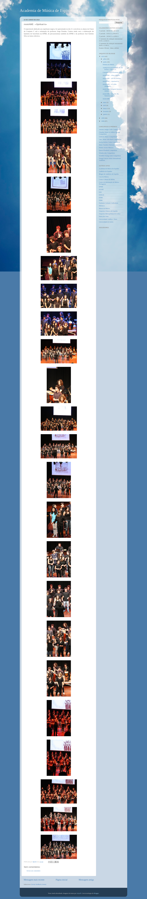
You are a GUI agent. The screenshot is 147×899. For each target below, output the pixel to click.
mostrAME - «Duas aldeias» (111, 75)
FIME (101, 200)
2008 (103, 121)
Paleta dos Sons (104, 216)
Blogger (96, 893)
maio (105, 102)
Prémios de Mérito (108, 64)
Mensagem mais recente (34, 880)
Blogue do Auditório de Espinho (109, 174)
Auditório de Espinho (105, 171)
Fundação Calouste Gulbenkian (108, 203)
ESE (100, 192)
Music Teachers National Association (110, 145)
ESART (101, 189)
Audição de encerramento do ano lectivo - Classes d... (113, 68)
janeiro (105, 114)
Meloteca (102, 206)
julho (105, 59)
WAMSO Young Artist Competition (110, 156)
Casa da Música (104, 177)
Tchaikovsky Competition (107, 153)
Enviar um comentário (33, 871)
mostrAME (106, 99)
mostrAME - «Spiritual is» (111, 81)
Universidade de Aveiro (106, 222)
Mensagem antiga (86, 880)
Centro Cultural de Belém (107, 179)
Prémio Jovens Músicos (106, 147)
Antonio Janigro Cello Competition (110, 129)
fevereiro (106, 111)
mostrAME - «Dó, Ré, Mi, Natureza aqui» (111, 94)
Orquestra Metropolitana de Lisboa (109, 214)
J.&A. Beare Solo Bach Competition (110, 139)
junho (105, 62)
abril (104, 105)
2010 (103, 56)
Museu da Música (104, 208)
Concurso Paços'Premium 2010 (112, 72)
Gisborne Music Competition (108, 137)
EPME (101, 187)
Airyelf (79, 893)
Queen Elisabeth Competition (108, 150)
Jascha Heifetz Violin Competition (109, 142)
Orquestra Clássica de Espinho (108, 211)
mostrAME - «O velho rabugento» (110, 85)
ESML (101, 197)
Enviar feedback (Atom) (38, 884)
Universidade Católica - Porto (108, 219)
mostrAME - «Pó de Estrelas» (112, 78)
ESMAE (101, 195)
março (105, 108)
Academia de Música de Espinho (46, 10)
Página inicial (61, 880)
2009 (103, 118)
